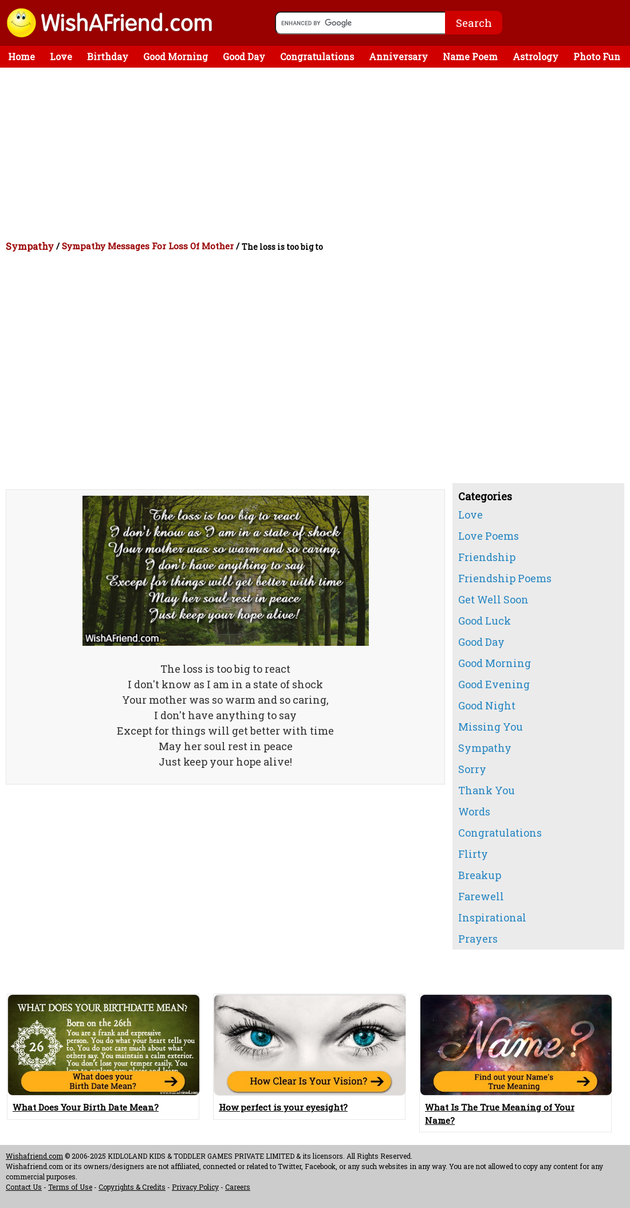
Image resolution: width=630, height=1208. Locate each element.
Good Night (486, 705)
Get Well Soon (493, 599)
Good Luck (484, 620)
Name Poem (470, 56)
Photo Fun (596, 56)
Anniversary (398, 56)
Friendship (486, 557)
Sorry (472, 769)
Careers (237, 1186)
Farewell (481, 896)
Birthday (107, 56)
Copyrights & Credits (132, 1186)
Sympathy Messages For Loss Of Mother (148, 246)
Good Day (244, 56)
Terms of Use (70, 1186)
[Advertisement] (318, 153)
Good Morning (175, 56)
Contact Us (24, 1186)
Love (61, 56)
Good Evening (494, 684)
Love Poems (488, 536)
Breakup (479, 875)
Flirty (473, 854)
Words (474, 811)
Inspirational (492, 917)
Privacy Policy (195, 1186)
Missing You (490, 727)
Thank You (486, 790)
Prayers (478, 939)
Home (21, 56)
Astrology (535, 56)
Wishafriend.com (34, 1155)
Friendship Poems (505, 578)
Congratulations (317, 56)
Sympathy (30, 246)
